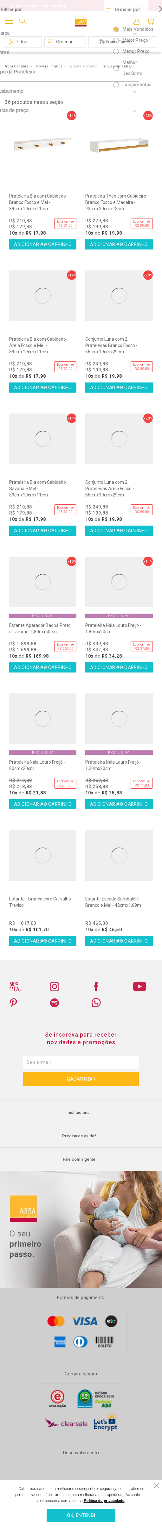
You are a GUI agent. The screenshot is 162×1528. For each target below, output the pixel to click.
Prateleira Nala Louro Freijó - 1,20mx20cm (113, 765)
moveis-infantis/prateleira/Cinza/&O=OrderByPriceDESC (118, 66)
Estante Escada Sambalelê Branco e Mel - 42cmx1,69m (113, 902)
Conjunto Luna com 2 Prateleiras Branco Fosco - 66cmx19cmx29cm (111, 345)
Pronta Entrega (119, 42)
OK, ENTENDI (81, 1515)
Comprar (42, 244)
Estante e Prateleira (84, 66)
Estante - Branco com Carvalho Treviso (40, 902)
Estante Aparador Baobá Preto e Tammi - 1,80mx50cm (40, 628)
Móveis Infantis (49, 66)
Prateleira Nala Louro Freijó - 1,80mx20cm (113, 628)
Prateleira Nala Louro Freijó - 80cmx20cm (37, 765)
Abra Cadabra (17, 66)
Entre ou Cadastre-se (136, 20)
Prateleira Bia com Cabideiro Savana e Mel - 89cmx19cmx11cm (37, 488)
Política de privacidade (104, 1501)
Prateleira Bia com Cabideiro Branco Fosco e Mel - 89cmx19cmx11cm (37, 202)
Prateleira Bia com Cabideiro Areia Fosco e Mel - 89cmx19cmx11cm (37, 345)
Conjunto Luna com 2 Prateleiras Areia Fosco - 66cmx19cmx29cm (109, 488)
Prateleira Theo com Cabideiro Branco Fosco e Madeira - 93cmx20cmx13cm (115, 202)
